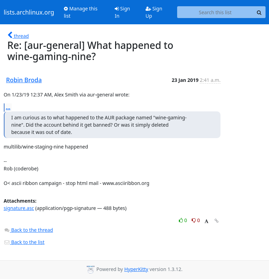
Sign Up (154, 12)
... (8, 107)
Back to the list (24, 242)
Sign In (122, 12)
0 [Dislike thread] (196, 220)
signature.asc (19, 208)
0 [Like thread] (183, 220)
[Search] (259, 12)
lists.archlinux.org (29, 12)
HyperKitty (136, 269)
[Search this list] (215, 12)
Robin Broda (24, 80)
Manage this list (80, 12)
